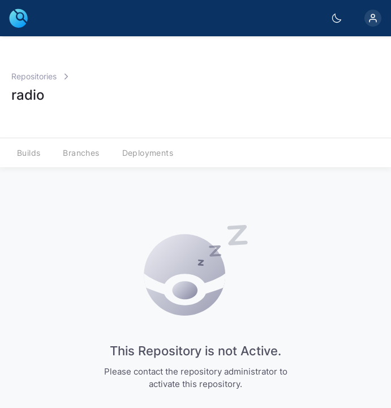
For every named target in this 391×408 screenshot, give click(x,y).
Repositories (34, 76)
